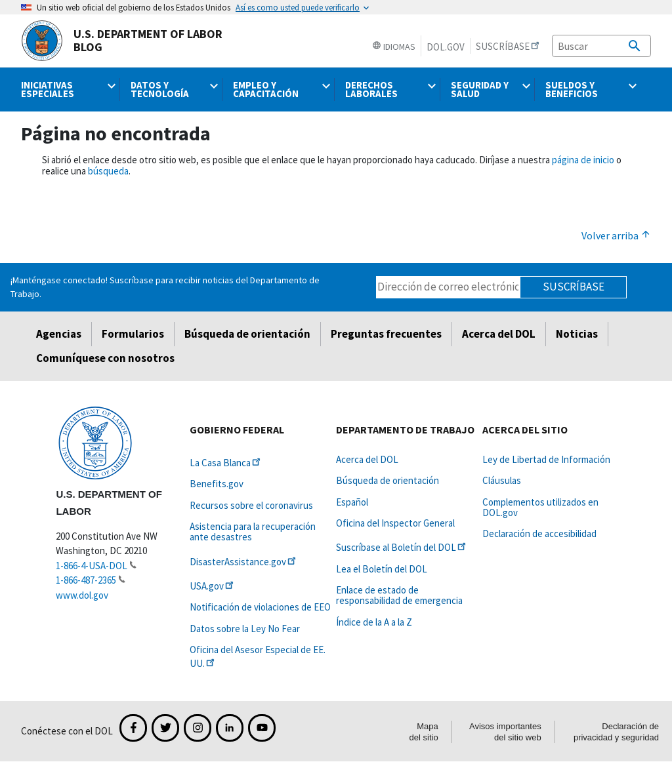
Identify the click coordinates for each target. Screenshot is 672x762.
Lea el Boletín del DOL (381, 569)
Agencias (58, 334)
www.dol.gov (82, 595)
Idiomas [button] (393, 46)
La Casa (226, 462)
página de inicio (583, 159)
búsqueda (108, 171)
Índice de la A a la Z (374, 622)
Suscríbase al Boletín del (402, 547)
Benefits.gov (216, 483)
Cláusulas (501, 480)
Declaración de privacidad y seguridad (616, 731)
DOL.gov (446, 47)
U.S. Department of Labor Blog (121, 41)
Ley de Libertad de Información (546, 459)
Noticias (577, 334)
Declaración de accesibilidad (539, 533)
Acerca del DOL (499, 334)
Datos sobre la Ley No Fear (245, 628)
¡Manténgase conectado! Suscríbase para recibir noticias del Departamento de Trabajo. (165, 287)
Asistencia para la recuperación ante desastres (253, 531)
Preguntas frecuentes (386, 334)
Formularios (133, 334)
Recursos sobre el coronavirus (251, 505)
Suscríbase (573, 286)
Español (352, 502)
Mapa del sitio (424, 731)
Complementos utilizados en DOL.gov (540, 507)
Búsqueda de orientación (247, 334)
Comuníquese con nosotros (105, 358)
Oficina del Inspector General (395, 523)
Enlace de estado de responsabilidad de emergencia (399, 595)
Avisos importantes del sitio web (505, 731)
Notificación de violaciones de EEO (260, 607)
